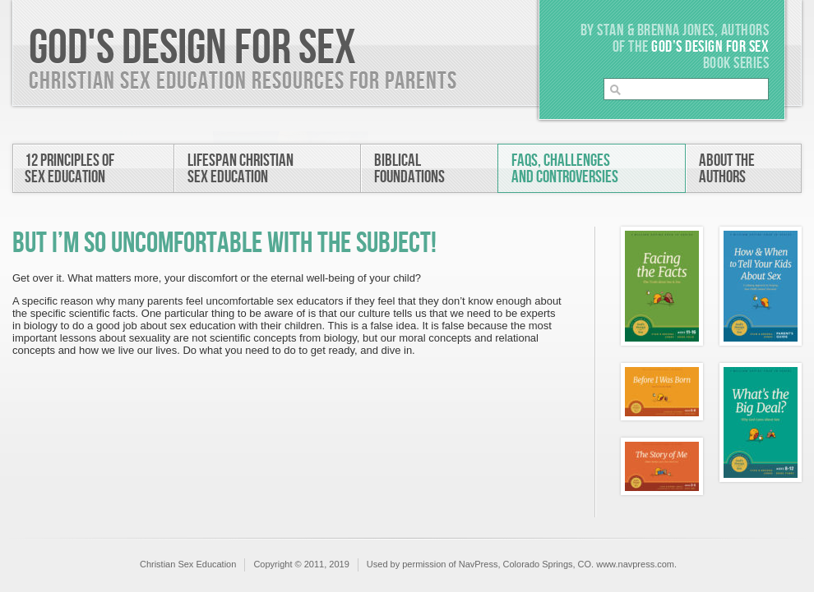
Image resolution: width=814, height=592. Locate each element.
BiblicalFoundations (409, 168)
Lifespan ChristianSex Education (240, 168)
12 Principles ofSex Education (69, 168)
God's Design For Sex (192, 48)
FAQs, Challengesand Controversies (564, 168)
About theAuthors (727, 168)
